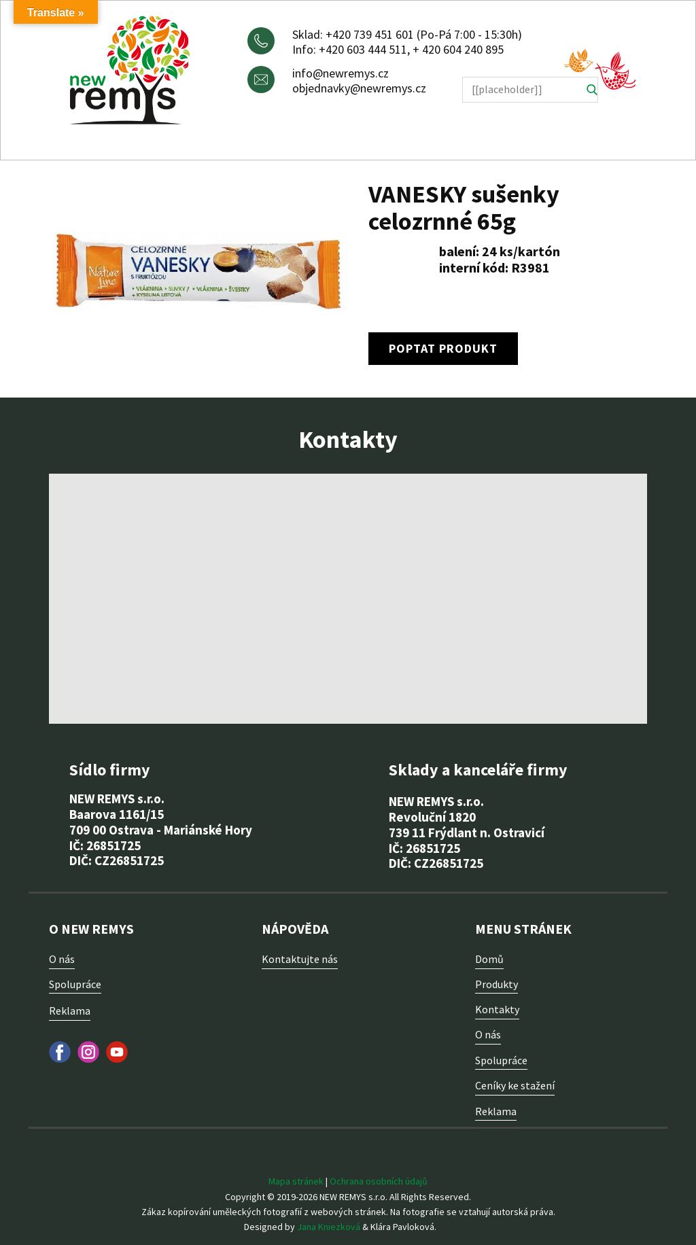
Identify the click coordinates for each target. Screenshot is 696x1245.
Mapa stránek (296, 1181)
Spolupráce (75, 984)
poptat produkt (443, 348)
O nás (62, 959)
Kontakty (497, 1009)
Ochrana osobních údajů (379, 1181)
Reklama (69, 1010)
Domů (489, 959)
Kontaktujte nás (300, 959)
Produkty (496, 984)
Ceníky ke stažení (515, 1085)
